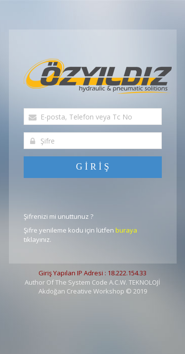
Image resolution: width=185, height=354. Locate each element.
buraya (126, 230)
